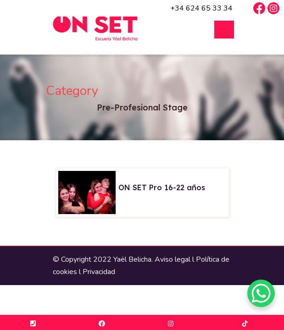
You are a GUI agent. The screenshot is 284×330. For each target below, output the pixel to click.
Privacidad (99, 272)
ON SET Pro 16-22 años (161, 187)
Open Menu (224, 29)
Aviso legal (172, 259)
